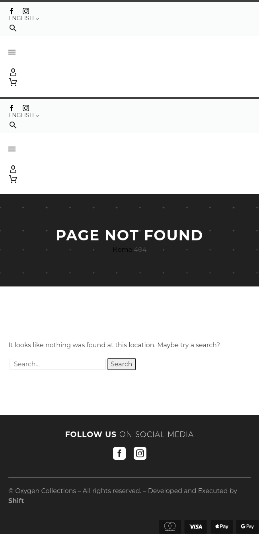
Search (121, 364)
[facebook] (119, 453)
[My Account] (129, 72)
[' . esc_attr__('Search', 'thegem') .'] (58, 364)
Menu (12, 52)
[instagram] (140, 453)
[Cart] (13, 82)
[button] (13, 28)
